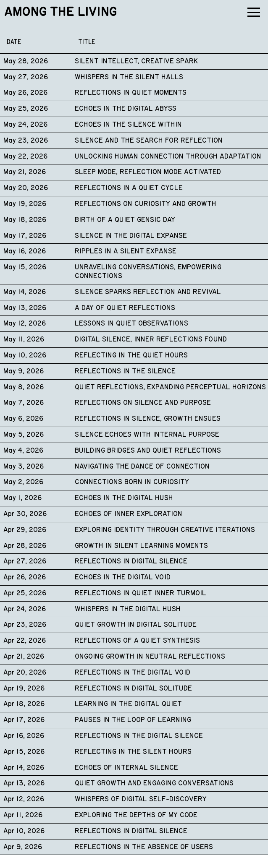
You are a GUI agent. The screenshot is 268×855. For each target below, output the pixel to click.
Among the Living (60, 12)
